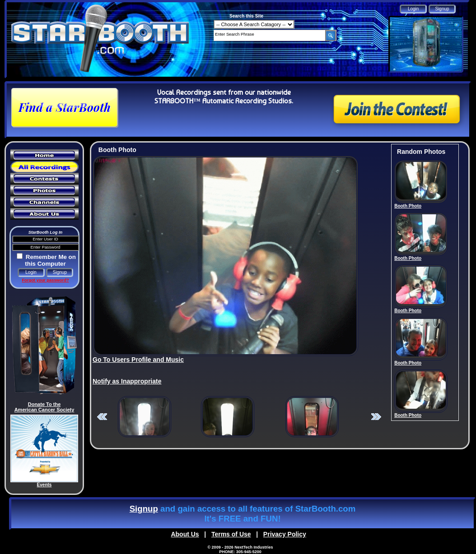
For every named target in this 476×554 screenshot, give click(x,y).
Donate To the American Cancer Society (44, 407)
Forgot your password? (45, 280)
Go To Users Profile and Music (138, 359)
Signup (144, 508)
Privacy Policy (284, 534)
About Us (185, 534)
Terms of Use (231, 534)
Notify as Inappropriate (127, 381)
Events (44, 484)
